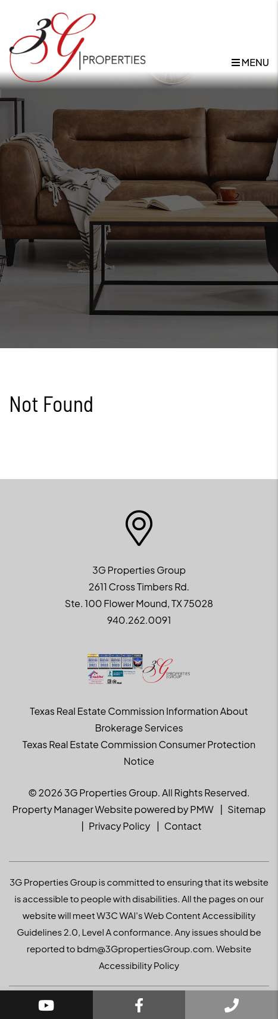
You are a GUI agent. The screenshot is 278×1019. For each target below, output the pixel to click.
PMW (201, 809)
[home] (77, 46)
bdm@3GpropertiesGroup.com (144, 948)
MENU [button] (250, 62)
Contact (183, 826)
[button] (46, 1004)
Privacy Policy (119, 826)
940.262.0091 (139, 620)
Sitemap (246, 809)
